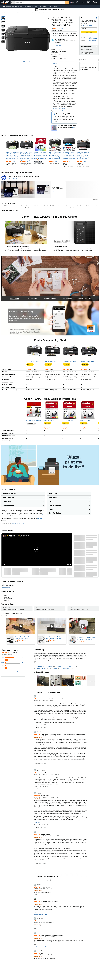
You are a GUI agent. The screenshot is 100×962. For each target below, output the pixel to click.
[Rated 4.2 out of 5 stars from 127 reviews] (56, 640)
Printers (29, 12)
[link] (12, 156)
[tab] (15, 298)
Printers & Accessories (22, 12)
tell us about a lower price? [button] (19, 523)
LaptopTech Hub (92, 35)
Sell (40, 6)
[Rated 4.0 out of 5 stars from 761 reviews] (87, 641)
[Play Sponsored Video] (21, 626)
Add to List (83, 59)
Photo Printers (35, 12)
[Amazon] (5, 2)
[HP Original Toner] (3, 177)
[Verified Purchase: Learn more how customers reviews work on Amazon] (38, 702)
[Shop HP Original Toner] (14, 178)
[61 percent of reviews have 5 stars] (12, 657)
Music (50, 6)
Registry (45, 6)
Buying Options (30, 423)
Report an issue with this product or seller (62, 111)
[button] (3, 6)
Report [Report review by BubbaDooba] (45, 766)
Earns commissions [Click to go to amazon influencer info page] (25, 535)
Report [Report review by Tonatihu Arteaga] (35, 912)
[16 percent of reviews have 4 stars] (12, 660)
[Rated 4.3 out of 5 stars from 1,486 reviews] (25, 640)
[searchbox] (40, 2)
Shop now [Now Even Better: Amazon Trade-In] (74, 127)
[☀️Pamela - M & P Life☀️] (13, 535)
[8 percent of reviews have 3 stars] (12, 663)
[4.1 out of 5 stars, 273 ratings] (53, 161)
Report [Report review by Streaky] (35, 894)
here (43, 515)
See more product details (59, 108)
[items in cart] (96, 2)
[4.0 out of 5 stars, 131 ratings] (67, 161)
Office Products (4, 12)
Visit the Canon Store (56, 27)
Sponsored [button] (95, 199)
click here (39, 518)
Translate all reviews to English (42, 880)
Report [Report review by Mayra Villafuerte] (35, 944)
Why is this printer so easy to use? (15, 536)
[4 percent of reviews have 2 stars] (12, 665)
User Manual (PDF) (6, 587)
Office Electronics (12, 12)
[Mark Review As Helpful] (37, 727)
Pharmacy (55, 6)
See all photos (94, 672)
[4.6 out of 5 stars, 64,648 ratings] (39, 160)
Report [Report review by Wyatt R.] (45, 827)
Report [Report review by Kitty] (45, 727)
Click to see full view (27, 61)
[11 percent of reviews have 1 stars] (12, 668)
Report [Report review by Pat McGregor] (35, 928)
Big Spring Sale (10, 6)
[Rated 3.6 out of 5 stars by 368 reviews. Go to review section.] (58, 190)
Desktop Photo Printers (44, 12)
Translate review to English (40, 914)
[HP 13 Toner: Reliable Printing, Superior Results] (24, 177)
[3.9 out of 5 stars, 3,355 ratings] (81, 161)
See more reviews (38, 871)
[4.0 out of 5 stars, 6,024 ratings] (24, 161)
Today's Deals (27, 6)
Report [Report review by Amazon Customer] (45, 788)
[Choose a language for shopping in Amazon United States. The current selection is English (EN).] (72, 2)
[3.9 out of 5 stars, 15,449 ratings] (10, 161)
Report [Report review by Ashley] (45, 866)
